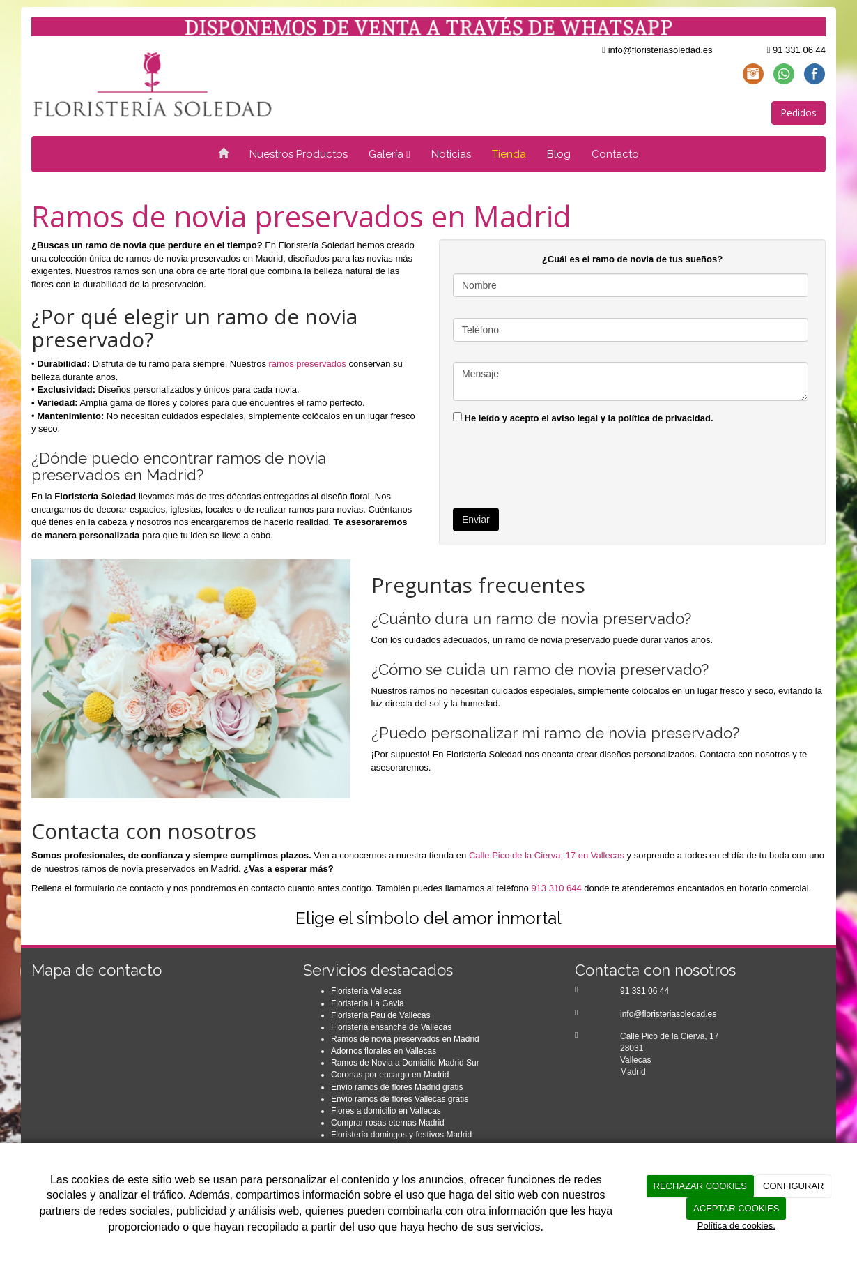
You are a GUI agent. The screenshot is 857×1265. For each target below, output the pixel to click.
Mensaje (630, 381)
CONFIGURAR (793, 1186)
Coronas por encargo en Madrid (390, 1075)
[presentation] (559, 463)
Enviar (476, 519)
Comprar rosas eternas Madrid (388, 1123)
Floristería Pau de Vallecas (381, 1015)
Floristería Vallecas (366, 991)
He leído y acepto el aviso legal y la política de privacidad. (583, 417)
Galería (389, 154)
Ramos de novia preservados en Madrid (405, 1039)
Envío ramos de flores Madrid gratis (397, 1087)
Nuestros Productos (298, 154)
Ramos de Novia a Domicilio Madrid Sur (405, 1063)
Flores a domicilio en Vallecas (386, 1111)
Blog (559, 154)
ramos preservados (307, 363)
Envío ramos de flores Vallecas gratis (399, 1099)
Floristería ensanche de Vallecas (391, 1027)
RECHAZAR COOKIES (700, 1186)
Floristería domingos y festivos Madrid (401, 1134)
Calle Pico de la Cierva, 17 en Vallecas (546, 855)
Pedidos (798, 112)
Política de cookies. (736, 1225)
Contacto (615, 154)
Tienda (509, 154)
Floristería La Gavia (367, 1003)
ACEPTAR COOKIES (736, 1208)
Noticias (451, 154)
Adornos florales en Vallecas (383, 1051)
